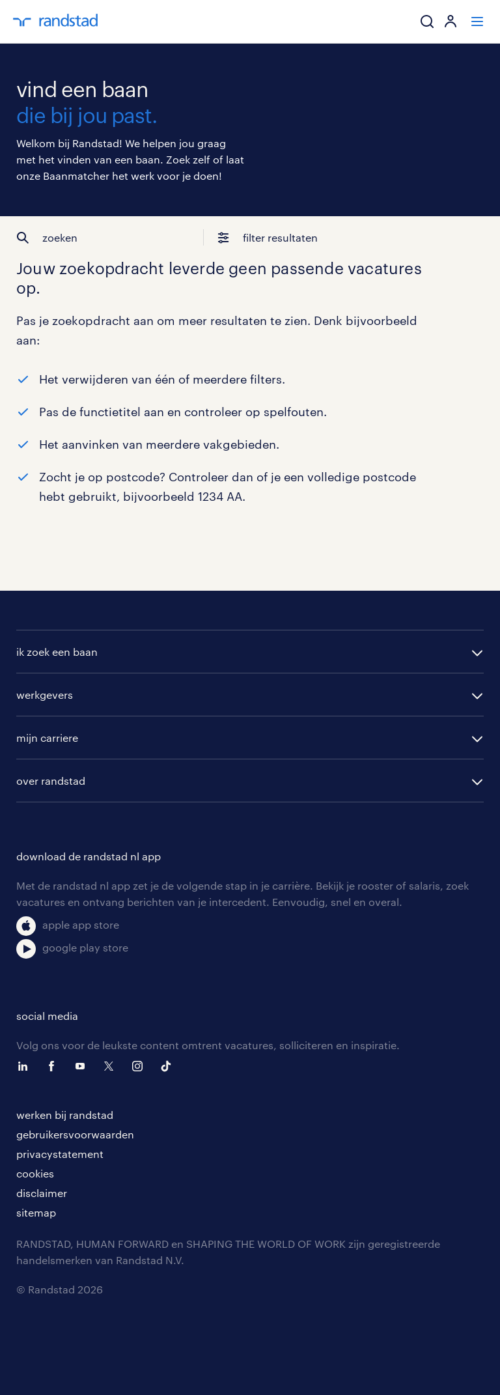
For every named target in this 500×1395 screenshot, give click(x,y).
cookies (35, 1173)
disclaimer (41, 1193)
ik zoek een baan (57, 651)
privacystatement (60, 1154)
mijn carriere (47, 737)
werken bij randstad (64, 1114)
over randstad (50, 780)
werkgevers (44, 694)
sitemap (36, 1212)
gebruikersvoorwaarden (75, 1134)
